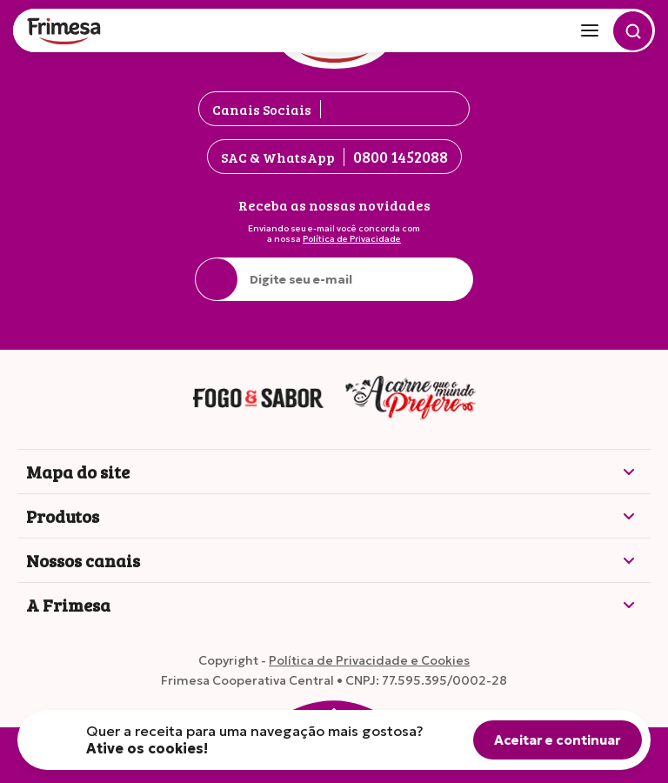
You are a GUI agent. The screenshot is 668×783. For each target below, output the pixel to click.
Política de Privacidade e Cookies (369, 660)
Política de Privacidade (352, 239)
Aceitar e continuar (557, 740)
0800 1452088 (400, 156)
